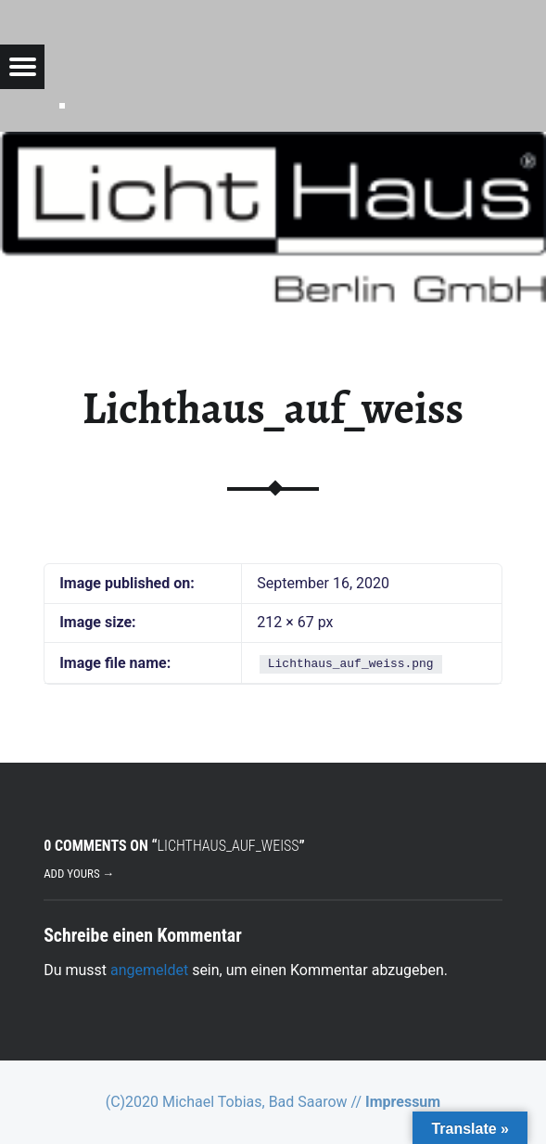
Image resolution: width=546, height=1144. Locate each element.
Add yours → (79, 873)
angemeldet (149, 970)
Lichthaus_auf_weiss (273, 408)
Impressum (402, 1102)
